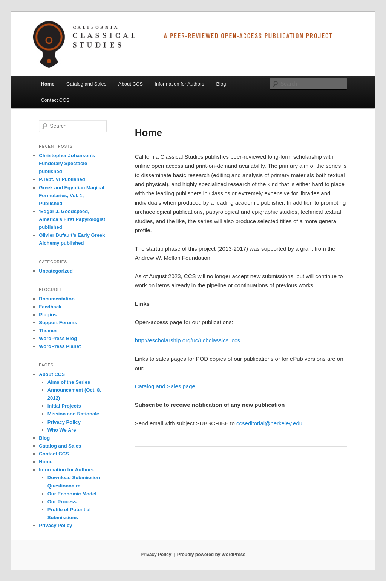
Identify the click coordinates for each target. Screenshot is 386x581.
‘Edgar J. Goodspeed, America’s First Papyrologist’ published (72, 219)
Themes (48, 330)
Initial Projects (64, 406)
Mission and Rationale (73, 414)
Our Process (62, 501)
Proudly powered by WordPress (211, 554)
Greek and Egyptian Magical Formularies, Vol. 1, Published (71, 195)
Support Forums (58, 322)
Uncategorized (56, 271)
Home (47, 84)
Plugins (48, 314)
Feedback (50, 307)
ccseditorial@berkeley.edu (269, 423)
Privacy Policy (64, 422)
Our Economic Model (71, 494)
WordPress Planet (60, 346)
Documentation (57, 299)
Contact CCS (55, 100)
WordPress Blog (58, 338)
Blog (221, 84)
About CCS (130, 84)
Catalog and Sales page (165, 386)
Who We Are (61, 430)
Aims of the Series (68, 382)
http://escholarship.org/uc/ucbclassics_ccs (187, 340)
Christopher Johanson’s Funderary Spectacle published (67, 163)
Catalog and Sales (86, 84)
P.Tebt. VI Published (62, 179)
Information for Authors (179, 84)
